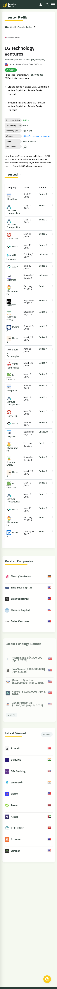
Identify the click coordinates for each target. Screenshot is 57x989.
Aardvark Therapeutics (13, 210)
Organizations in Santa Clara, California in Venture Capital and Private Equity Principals (29, 90)
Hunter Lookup (30, 141)
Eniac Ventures (18, 621)
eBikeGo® (18, 782)
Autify (13, 246)
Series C (43, 205)
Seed (41, 286)
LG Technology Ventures (20, 50)
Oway (15, 794)
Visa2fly (17, 760)
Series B (43, 245)
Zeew (15, 805)
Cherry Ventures (19, 576)
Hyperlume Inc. (12, 291)
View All (48, 734)
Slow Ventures (18, 599)
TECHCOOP (19, 828)
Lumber (17, 851)
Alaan (15, 817)
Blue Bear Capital (19, 587)
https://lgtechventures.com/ (36, 136)
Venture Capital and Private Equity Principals (24, 59)
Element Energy (11, 316)
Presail (16, 748)
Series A (43, 194)
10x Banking (19, 771)
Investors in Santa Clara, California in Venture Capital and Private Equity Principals (26, 106)
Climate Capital (18, 610)
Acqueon (17, 839)
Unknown (43, 254)
